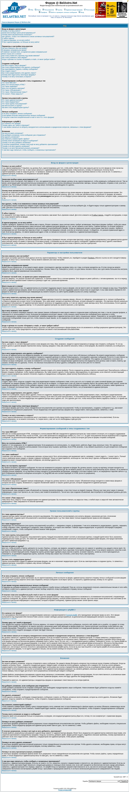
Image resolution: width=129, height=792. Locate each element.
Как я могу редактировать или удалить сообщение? (21, 67)
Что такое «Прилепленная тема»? (14, 92)
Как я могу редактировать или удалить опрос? (19, 73)
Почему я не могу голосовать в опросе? (16, 77)
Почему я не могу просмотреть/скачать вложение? (20, 148)
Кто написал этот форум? (11, 123)
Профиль (43, 12)
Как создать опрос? (9, 71)
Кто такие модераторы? (10, 102)
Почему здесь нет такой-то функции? (15, 125)
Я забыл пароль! (8, 38)
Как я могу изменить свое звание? (14, 57)
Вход (81, 12)
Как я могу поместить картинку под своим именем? (21, 56)
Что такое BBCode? (9, 83)
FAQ (30, 10)
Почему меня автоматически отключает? (17, 35)
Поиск (38, 10)
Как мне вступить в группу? (12, 106)
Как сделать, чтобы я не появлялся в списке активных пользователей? (28, 36)
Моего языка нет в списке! (11, 54)
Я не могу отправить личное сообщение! (17, 114)
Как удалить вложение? (10, 137)
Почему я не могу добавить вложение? (16, 142)
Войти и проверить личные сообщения (63, 12)
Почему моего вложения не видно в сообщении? (20, 141)
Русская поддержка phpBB (64, 790)
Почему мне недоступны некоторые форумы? (19, 75)
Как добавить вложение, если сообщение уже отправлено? (24, 135)
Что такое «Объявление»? (11, 90)
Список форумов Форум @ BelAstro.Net (16, 22)
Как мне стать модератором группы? (15, 107)
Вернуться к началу (9, 175)
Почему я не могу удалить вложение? (16, 146)
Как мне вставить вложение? (12, 133)
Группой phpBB (71, 615)
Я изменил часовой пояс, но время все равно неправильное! (24, 52)
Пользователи (48, 10)
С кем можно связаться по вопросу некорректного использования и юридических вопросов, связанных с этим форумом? (46, 127)
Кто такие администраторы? (12, 100)
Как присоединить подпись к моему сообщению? (20, 69)
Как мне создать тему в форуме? (14, 65)
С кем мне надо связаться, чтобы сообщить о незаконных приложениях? (29, 150)
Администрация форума (73, 10)
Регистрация (89, 10)
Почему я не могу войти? (11, 31)
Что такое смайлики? (10, 86)
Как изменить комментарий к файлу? (15, 139)
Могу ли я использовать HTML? (13, 85)
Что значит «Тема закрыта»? (12, 94)
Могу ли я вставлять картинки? (13, 88)
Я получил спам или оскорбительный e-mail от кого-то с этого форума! (28, 117)
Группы (59, 10)
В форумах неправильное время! (14, 50)
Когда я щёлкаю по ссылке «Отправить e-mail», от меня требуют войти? (28, 59)
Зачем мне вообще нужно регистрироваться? (19, 33)
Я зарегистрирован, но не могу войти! (16, 40)
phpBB (61, 788)
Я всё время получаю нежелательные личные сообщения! (23, 115)
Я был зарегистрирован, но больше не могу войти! (20, 42)
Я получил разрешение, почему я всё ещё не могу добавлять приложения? (30, 144)
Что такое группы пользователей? (14, 104)
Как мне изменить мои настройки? (14, 48)
